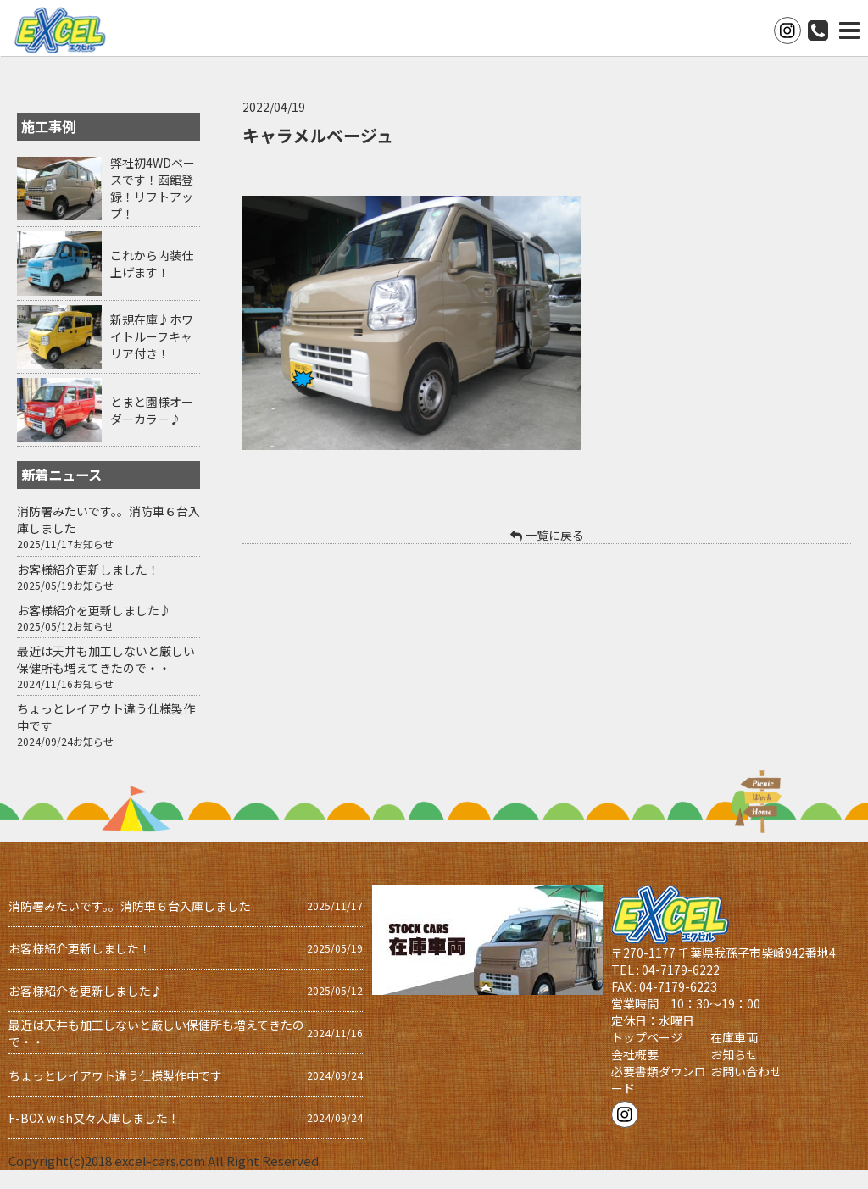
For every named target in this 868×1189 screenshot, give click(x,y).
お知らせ (93, 543)
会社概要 (635, 1054)
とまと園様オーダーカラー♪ (151, 410)
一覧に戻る (547, 534)
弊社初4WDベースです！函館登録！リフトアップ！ (152, 188)
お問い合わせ (746, 1071)
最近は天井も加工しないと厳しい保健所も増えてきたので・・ (106, 659)
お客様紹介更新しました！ (88, 569)
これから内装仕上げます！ (151, 264)
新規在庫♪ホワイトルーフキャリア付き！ (151, 336)
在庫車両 (734, 1037)
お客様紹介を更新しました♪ (94, 610)
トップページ (646, 1037)
